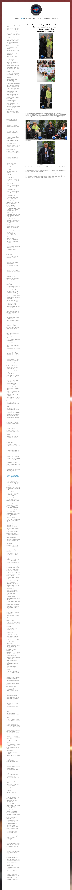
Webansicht (63, 887)
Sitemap (14, 886)
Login (64, 886)
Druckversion (9, 886)
